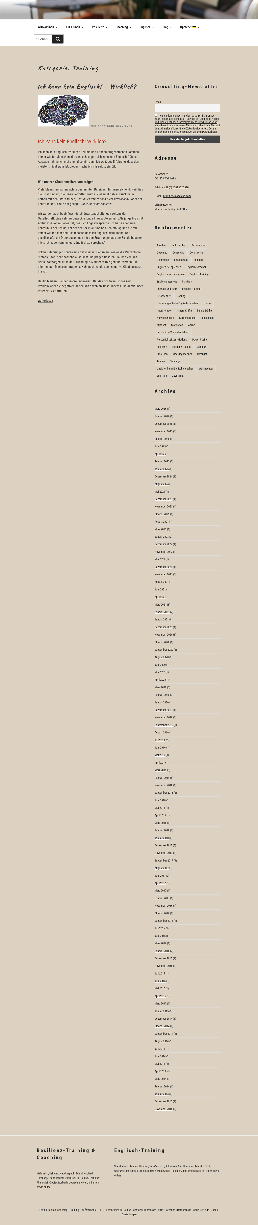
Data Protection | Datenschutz (174, 1210)
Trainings (175, 361)
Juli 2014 (160, 1048)
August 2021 (162, 581)
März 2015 (160, 1003)
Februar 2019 (162, 777)
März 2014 (160, 1078)
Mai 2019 (160, 755)
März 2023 (160, 529)
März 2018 (160, 822)
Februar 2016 (162, 951)
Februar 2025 (162, 461)
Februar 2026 (162, 416)
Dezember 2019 (163, 709)
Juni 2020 (160, 664)
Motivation (177, 325)
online (191, 325)
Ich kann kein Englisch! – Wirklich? (86, 86)
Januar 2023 (162, 536)
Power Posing (200, 339)
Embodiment (181, 259)
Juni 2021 (160, 589)
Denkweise (163, 259)
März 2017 (160, 890)
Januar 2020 (162, 702)
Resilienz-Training (181, 346)
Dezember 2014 (163, 1018)
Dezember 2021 (163, 566)
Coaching (124, 27)
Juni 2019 (160, 747)
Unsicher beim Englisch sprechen (175, 368)
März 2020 (160, 687)
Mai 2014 (160, 1063)
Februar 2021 (162, 612)
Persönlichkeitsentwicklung (172, 339)
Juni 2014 (160, 1056)
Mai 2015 (160, 988)
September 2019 (164, 725)
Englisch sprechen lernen (171, 274)
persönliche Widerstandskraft (173, 332)
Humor (207, 303)
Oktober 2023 (162, 514)
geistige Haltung (191, 288)
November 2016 (164, 905)
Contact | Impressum (144, 1210)
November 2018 (164, 785)
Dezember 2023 (163, 499)
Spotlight (202, 354)
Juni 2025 (160, 446)
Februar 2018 (162, 830)
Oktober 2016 (162, 913)
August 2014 (162, 1041)
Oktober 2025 (162, 438)
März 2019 (160, 770)
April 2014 (160, 1071)
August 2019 (162, 732)
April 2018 (160, 815)
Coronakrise (196, 252)
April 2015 (160, 996)
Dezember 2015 (163, 958)
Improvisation (164, 310)
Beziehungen (198, 245)
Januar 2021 (162, 619)
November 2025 (164, 431)
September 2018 (164, 792)
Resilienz (100, 27)
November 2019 (164, 717)
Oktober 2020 (162, 642)
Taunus (161, 361)
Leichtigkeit (207, 317)
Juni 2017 (160, 875)
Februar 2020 (162, 694)
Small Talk (162, 354)
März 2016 (160, 943)
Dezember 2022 (163, 544)
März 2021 (160, 604)
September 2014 (164, 1033)
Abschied (162, 245)
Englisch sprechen (196, 267)
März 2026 (160, 408)
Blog (167, 27)
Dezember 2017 (163, 845)
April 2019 (160, 762)
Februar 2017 (162, 898)
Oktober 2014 (162, 1026)
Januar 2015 (162, 1011)
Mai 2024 (160, 491)
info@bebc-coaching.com (177, 196)
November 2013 (164, 1109)
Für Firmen (75, 27)
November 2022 (164, 551)
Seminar (201, 346)
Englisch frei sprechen (169, 267)
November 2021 (164, 574)
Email (158, 102)
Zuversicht (178, 375)
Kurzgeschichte (165, 317)
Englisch (147, 27)
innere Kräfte (184, 310)
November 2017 (164, 852)
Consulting (178, 252)
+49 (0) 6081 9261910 (176, 187)
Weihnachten (206, 368)
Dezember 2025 (163, 423)
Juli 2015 (160, 973)
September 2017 (164, 860)
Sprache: (190, 27)
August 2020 (162, 657)
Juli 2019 (160, 740)
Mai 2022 (160, 559)
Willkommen (48, 27)
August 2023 (162, 521)
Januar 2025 (162, 469)
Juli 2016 (160, 928)
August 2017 (162, 868)
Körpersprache (187, 317)
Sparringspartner (182, 354)
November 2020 (164, 634)
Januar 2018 (162, 838)
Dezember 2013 (163, 1101)
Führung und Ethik (167, 288)
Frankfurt (187, 281)
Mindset (161, 325)
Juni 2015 (160, 981)
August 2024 (162, 484)
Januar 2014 (162, 1094)
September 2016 (164, 920)
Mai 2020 (160, 672)
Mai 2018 (160, 807)
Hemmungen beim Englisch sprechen (178, 303)
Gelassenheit (164, 296)
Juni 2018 (160, 800)
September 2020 (164, 649)
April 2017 (160, 883)
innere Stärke (204, 310)
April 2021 (160, 597)
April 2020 (160, 679)
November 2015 (164, 965)
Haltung (181, 296)
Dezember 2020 (163, 627)
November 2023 (164, 506)
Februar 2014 (162, 1086)
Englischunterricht (167, 281)
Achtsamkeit (179, 245)
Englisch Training (199, 274)
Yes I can (162, 375)
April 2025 (160, 454)
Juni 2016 (160, 935)
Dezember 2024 (163, 476)
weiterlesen (45, 300)
